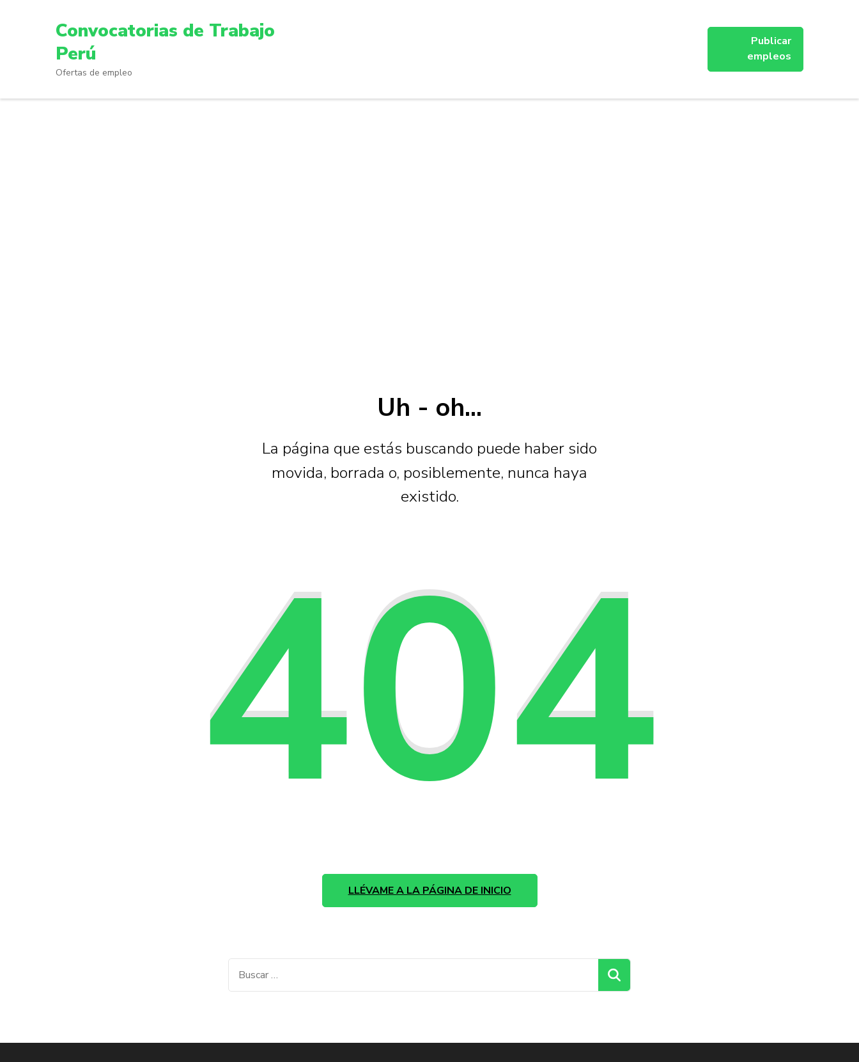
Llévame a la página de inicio (429, 891)
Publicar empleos (769, 48)
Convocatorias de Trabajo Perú (165, 42)
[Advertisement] (429, 239)
